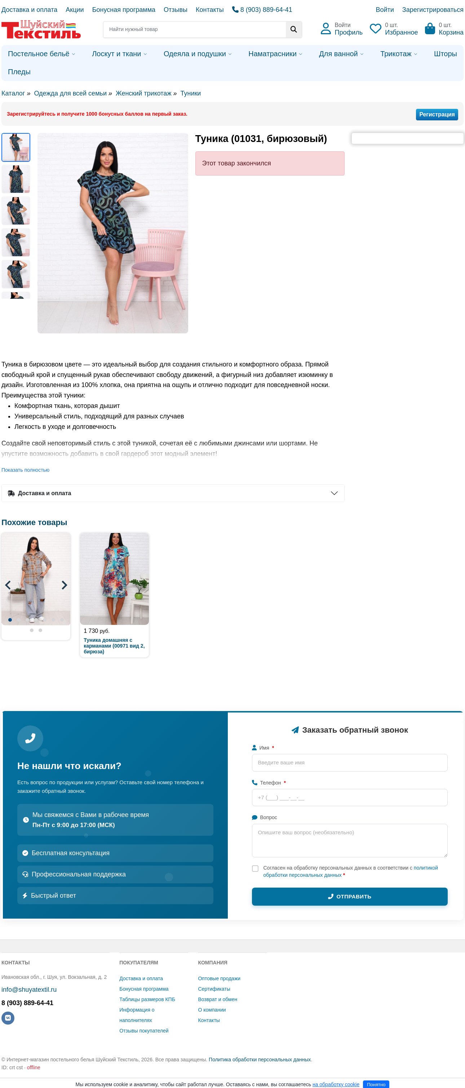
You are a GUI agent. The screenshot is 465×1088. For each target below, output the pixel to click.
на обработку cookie (336, 1084)
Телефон (269, 783)
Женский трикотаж (143, 93)
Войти (385, 9)
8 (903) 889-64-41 (262, 9)
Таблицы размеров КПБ (147, 999)
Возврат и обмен (217, 999)
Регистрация (437, 114)
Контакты (210, 9)
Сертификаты (214, 989)
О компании (212, 1010)
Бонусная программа (123, 9)
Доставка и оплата (29, 9)
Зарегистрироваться (433, 9)
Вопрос (264, 817)
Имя (263, 748)
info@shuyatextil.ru (29, 989)
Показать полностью (25, 470)
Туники (190, 93)
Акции (75, 9)
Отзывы (175, 9)
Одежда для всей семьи (70, 93)
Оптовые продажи (219, 978)
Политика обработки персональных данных (260, 1059)
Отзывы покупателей (143, 1031)
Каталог (13, 93)
